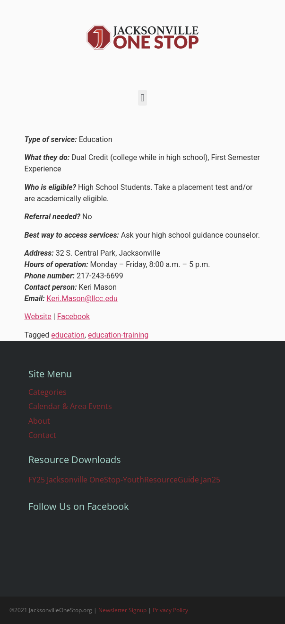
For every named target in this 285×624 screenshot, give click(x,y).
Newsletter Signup (122, 610)
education (68, 334)
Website (38, 316)
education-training (118, 334)
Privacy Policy (170, 610)
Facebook (73, 316)
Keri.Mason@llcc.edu (82, 298)
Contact (42, 435)
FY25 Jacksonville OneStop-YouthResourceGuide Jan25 (124, 479)
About (39, 421)
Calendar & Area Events (70, 406)
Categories (47, 392)
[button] (142, 98)
